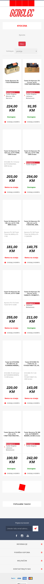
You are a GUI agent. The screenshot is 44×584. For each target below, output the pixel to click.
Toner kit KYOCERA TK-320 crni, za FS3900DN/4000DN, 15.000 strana (12, 363)
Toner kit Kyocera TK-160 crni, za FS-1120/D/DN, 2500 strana (32, 223)
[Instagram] (22, 536)
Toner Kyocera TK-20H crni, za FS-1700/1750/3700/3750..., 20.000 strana (12, 434)
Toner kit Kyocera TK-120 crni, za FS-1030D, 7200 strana (12, 152)
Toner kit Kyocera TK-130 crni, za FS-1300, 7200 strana (32, 152)
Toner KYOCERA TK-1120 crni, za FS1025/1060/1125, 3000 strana (32, 363)
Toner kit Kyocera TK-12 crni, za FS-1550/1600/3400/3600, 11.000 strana (32, 82)
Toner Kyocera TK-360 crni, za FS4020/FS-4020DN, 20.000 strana (32, 434)
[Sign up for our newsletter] (19, 528)
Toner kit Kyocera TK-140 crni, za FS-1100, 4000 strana (12, 223)
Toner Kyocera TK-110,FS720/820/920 (12, 81)
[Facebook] (16, 536)
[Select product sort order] (26, 51)
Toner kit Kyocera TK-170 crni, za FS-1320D (12, 292)
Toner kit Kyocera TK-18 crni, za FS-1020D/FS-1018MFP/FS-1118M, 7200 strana (32, 293)
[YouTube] (28, 536)
